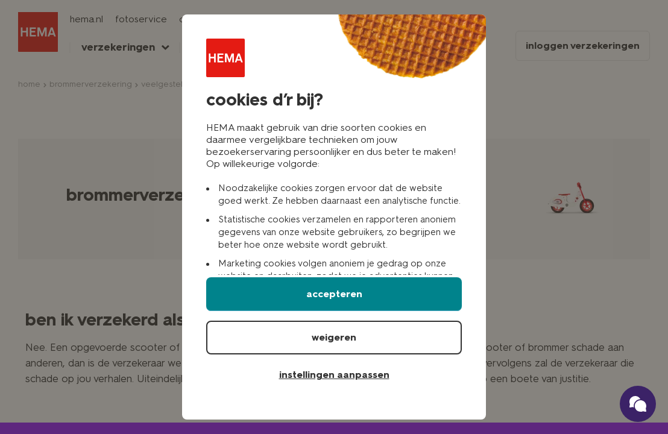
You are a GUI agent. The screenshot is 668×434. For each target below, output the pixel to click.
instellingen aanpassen (334, 374)
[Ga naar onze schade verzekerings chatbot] (638, 404)
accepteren (334, 294)
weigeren (334, 337)
